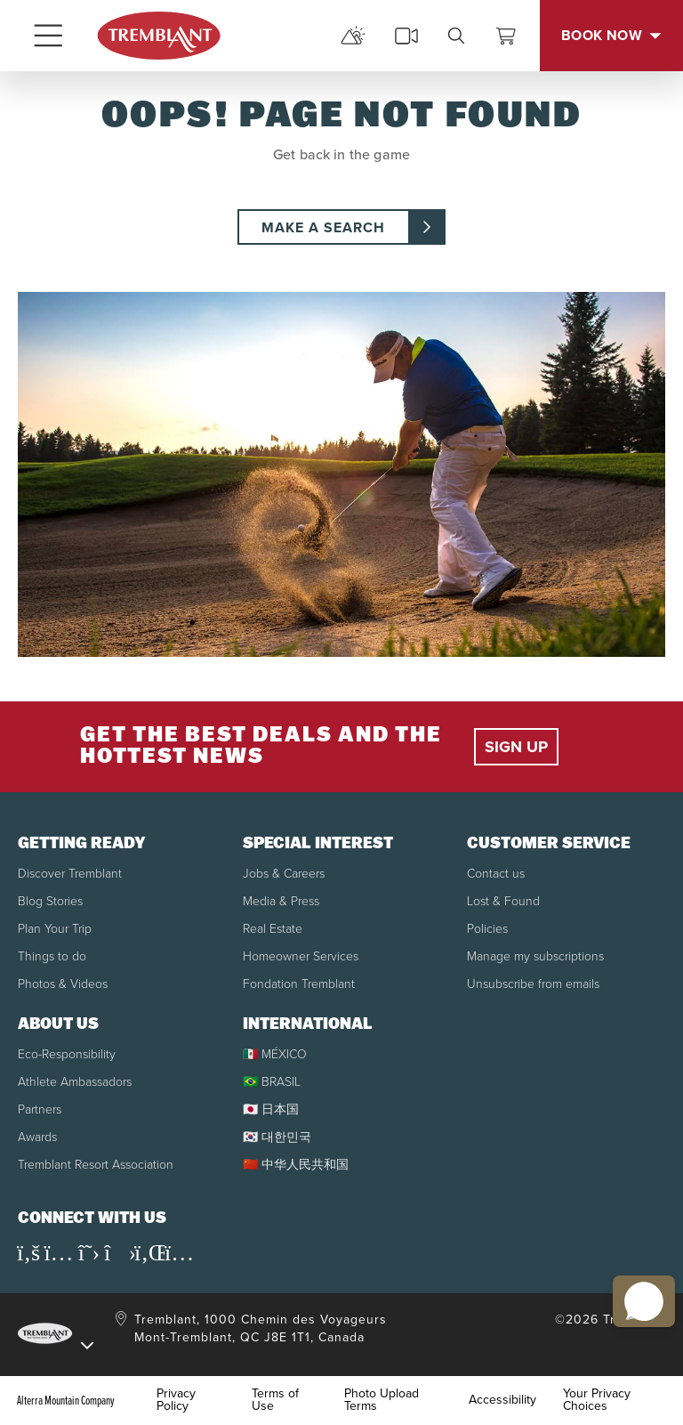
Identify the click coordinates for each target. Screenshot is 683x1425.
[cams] (406, 35)
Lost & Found (503, 901)
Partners (39, 1109)
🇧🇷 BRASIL (272, 1082)
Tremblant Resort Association (95, 1164)
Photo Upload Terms (381, 1400)
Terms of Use (275, 1400)
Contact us (496, 873)
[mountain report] (353, 35)
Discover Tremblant (70, 873)
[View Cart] (506, 35)
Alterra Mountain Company (66, 1400)
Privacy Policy (176, 1400)
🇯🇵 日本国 (271, 1109)
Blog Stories (50, 901)
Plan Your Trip (55, 928)
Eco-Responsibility (67, 1054)
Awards (37, 1137)
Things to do (52, 956)
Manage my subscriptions (535, 956)
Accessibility (502, 1400)
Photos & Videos (63, 984)
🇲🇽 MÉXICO (275, 1054)
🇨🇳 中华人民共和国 (296, 1164)
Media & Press (281, 901)
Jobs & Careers (284, 873)
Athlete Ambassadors (75, 1082)
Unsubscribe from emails (533, 984)
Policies (487, 928)
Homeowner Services (300, 956)
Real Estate (272, 928)
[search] (456, 35)
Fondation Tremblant (299, 984)
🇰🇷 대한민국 (277, 1137)
